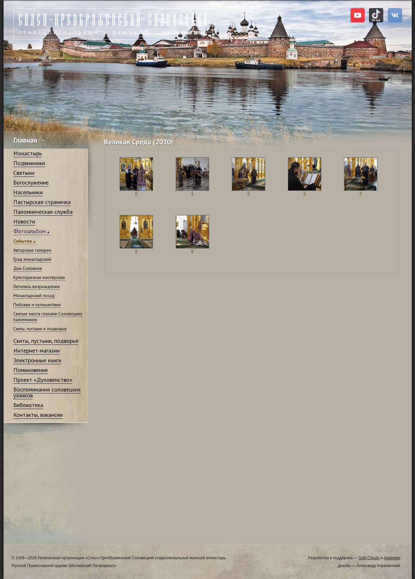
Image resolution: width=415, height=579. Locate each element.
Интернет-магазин (36, 350)
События (22, 241)
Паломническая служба (43, 211)
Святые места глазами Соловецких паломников (47, 316)
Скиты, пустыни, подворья (45, 340)
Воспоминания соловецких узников (47, 392)
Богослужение (31, 182)
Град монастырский (32, 259)
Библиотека (28, 405)
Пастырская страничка (42, 202)
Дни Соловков (27, 268)
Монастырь (27, 153)
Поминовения (30, 370)
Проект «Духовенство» (42, 379)
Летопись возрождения (36, 286)
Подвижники (29, 163)
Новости (24, 221)
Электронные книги (37, 360)
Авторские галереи (32, 250)
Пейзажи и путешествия (37, 305)
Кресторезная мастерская (39, 277)
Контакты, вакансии (38, 414)
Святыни (23, 172)
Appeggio (392, 558)
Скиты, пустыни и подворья (39, 329)
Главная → (30, 140)
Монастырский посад (34, 295)
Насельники (28, 192)
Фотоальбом (29, 231)
